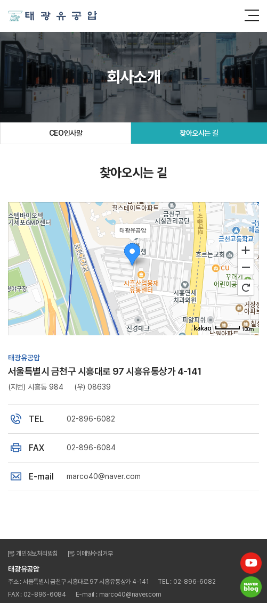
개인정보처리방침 (37, 553)
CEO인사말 (65, 133)
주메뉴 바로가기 (0, 0)
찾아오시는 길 (199, 133)
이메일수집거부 (94, 553)
